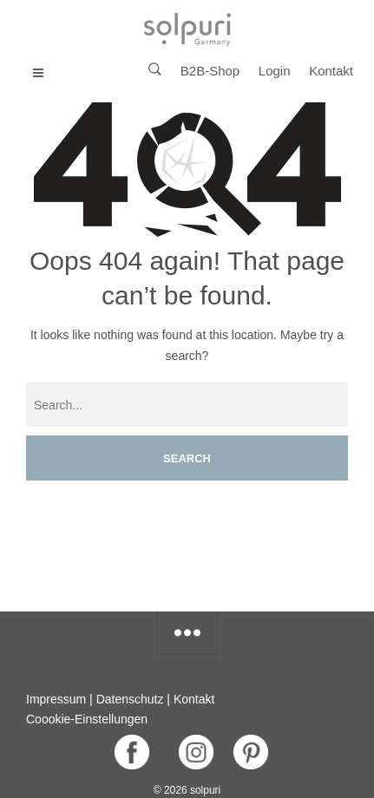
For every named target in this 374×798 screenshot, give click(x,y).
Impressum (56, 699)
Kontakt (331, 70)
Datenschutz (130, 699)
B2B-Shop (209, 70)
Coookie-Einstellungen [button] (87, 719)
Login (275, 70)
